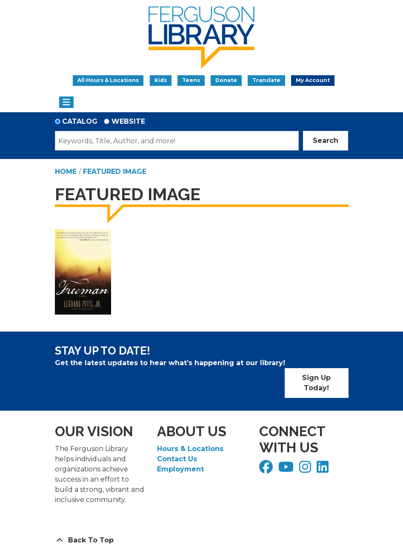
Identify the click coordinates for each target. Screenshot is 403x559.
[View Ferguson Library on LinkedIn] (324, 469)
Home (66, 171)
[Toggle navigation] (66, 102)
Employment (180, 469)
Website (128, 121)
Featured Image (114, 171)
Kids (160, 80)
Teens (191, 80)
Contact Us (177, 459)
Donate (226, 80)
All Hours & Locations (108, 80)
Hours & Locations (190, 449)
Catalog (79, 121)
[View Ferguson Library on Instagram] (306, 469)
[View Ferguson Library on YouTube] (287, 469)
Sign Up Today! (316, 383)
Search (325, 140)
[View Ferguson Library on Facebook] (267, 469)
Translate (266, 80)
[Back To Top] (202, 540)
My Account (313, 80)
